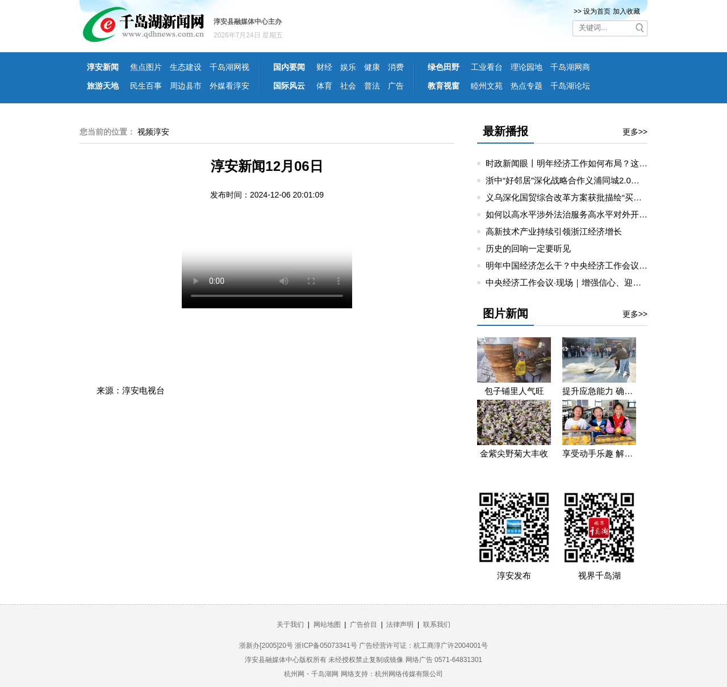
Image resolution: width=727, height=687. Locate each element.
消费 (396, 67)
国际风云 (289, 85)
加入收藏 (626, 11)
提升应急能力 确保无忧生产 (599, 391)
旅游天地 (103, 85)
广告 (396, 85)
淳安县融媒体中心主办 (248, 22)
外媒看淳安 (229, 85)
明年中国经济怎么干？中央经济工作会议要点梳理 (579, 265)
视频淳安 (153, 131)
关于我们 (290, 625)
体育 (324, 85)
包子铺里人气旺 (514, 391)
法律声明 (399, 625)
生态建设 (186, 67)
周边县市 (186, 85)
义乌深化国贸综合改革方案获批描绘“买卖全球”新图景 (586, 197)
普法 (372, 85)
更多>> (634, 131)
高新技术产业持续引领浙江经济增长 (554, 231)
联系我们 (436, 625)
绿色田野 (443, 67)
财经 (324, 67)
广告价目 (363, 625)
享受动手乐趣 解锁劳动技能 (599, 453)
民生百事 (146, 85)
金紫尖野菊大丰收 (514, 453)
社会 (348, 85)
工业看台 (487, 67)
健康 (372, 67)
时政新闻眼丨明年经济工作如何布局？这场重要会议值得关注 (601, 163)
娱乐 (348, 67)
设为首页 (597, 11)
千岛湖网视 (229, 67)
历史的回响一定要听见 (528, 248)
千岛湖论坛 (570, 85)
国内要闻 (289, 67)
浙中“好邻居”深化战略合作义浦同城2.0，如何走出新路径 (592, 180)
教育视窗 (443, 85)
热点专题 (526, 85)
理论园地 (526, 67)
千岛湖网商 (570, 67)
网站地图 (327, 625)
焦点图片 (146, 67)
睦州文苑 (487, 85)
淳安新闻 (103, 67)
